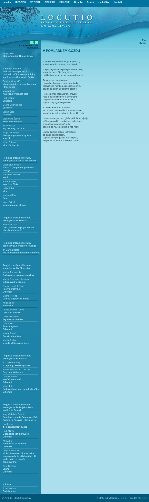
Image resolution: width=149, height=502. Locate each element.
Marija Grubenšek (11, 174)
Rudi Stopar (8, 98)
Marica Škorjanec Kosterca (16, 279)
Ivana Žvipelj (9, 202)
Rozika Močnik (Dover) (14, 309)
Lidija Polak (8, 188)
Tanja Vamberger (11, 132)
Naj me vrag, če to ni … (15, 128)
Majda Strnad (9, 333)
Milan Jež (7, 386)
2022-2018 (20, 2)
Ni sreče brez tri (11, 145)
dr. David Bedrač (11, 250)
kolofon (7, 484)
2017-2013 (35, 2)
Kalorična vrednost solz (15, 94)
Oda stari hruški (11, 312)
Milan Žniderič (10, 142)
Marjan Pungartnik (12, 272)
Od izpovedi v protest (14, 282)
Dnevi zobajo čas (12, 336)
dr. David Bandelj (11, 362)
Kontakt (118, 2)
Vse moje (7, 107)
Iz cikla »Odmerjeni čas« (16, 343)
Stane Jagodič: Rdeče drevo (18, 56)
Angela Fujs (8, 302)
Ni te (5, 191)
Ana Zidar (7, 441)
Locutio (7, 2)
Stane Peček (9, 125)
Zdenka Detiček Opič (13, 286)
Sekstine (7, 101)
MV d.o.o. (143, 498)
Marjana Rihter (10, 195)
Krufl (5, 177)
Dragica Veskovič (11, 81)
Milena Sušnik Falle (12, 105)
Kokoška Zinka (11, 184)
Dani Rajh (7, 323)
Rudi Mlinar (8, 431)
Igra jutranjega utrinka (14, 205)
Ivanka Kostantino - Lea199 (16, 369)
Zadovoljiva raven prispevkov (18, 275)
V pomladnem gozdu (17, 427)
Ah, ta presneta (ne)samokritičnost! (21, 252)
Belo (5, 198)
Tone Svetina (9, 466)
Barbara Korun (10, 224)
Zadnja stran (9, 491)
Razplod (7, 114)
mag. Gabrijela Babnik (14, 414)
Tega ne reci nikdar (13, 319)
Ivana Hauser (9, 181)
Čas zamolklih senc (13, 372)
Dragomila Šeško (11, 118)
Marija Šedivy (9, 340)
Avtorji (90, 2)
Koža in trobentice (12, 121)
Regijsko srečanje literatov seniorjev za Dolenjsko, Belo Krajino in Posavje (18, 407)
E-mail (124, 498)
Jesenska (8, 305)
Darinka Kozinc (10, 376)
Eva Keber (8, 424)
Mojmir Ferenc (10, 296)
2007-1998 (64, 2)
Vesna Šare (8, 112)
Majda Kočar (9, 91)
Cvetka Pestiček (11, 316)
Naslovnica (8, 53)
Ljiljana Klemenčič (12, 164)
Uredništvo (103, 2)
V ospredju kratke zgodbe (16, 365)
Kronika (78, 2)
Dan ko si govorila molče (16, 298)
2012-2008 (49, 2)
